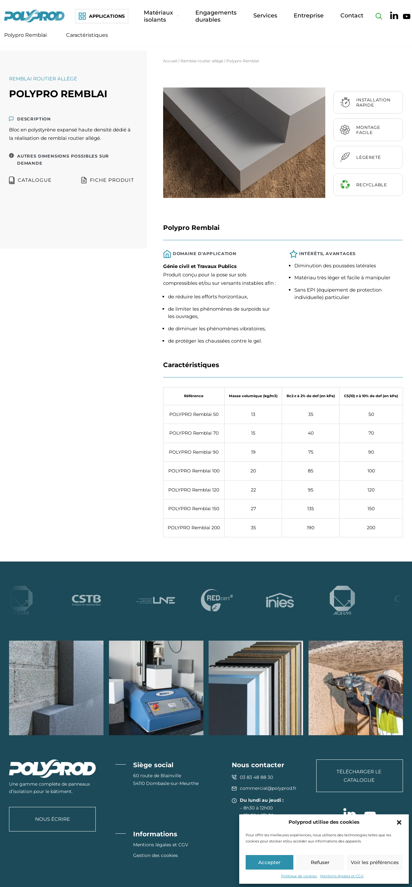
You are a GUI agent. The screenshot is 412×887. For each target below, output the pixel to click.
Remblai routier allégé (202, 60)
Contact (355, 17)
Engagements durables (250, 17)
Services (296, 17)
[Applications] (101, 18)
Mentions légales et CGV (342, 876)
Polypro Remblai (25, 39)
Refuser (320, 862)
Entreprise (326, 17)
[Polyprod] (35, 18)
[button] (399, 822)
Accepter (269, 862)
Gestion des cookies (155, 855)
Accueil (170, 60)
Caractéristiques (87, 39)
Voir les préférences (375, 862)
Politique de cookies (299, 876)
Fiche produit (107, 180)
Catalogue (30, 180)
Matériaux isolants (190, 17)
